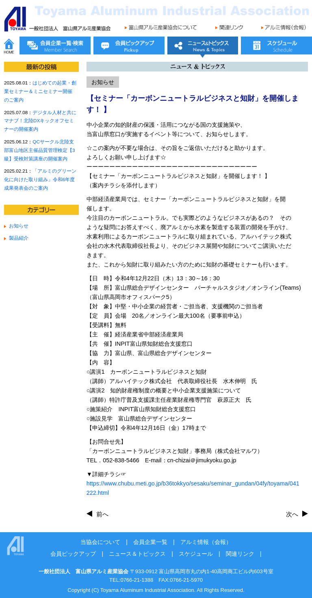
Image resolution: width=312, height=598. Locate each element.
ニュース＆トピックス (137, 553)
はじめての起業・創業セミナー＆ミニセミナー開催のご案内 (40, 91)
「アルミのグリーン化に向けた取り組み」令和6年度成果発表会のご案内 (40, 179)
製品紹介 (18, 237)
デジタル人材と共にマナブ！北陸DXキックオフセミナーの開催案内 (40, 121)
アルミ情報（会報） (206, 542)
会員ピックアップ (73, 553)
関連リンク (240, 553)
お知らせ (18, 225)
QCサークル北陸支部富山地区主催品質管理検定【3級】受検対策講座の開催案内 (39, 150)
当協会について (100, 542)
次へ (292, 514)
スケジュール (196, 553)
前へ (102, 514)
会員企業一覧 (150, 542)
